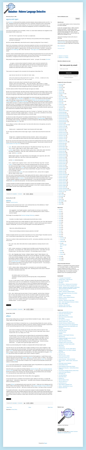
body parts (61, 84)
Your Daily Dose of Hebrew (64, 320)
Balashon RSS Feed (63, 387)
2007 (60, 258)
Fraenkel (8, 98)
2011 (60, 232)
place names (61, 194)
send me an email (61, 42)
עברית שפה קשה (62, 354)
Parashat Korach (62, 140)
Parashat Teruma (62, 166)
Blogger (45, 443)
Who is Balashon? (61, 45)
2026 (60, 209)
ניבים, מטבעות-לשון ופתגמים (64, 357)
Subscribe (69, 73)
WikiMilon (61, 333)
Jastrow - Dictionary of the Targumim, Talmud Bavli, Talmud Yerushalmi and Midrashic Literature (69, 288)
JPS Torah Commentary (63, 290)
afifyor (8, 316)
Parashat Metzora (62, 146)
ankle (10, 146)
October (62, 239)
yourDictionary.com (63, 383)
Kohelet (60, 102)
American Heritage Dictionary (27, 215)
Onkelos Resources (63, 298)
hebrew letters (61, 96)
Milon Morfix (61, 345)
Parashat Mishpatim (63, 149)
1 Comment (20, 193)
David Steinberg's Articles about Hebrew (67, 366)
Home (30, 407)
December (62, 237)
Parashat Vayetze (62, 183)
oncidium (11, 150)
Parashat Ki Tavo (62, 135)
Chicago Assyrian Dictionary (64, 328)
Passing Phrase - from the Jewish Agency (67, 348)
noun (13, 160)
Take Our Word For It (63, 381)
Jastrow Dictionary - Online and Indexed (67, 359)
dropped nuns (61, 93)
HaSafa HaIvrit (62, 347)
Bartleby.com (61, 378)
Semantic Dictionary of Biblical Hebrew (67, 323)
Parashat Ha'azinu (62, 132)
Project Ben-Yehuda (63, 330)
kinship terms (61, 101)
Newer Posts (9, 407)
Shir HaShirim (61, 200)
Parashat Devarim (62, 127)
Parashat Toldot (62, 169)
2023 (60, 215)
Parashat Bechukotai (63, 115)
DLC (12, 193)
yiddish (60, 204)
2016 (60, 227)
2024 (60, 213)
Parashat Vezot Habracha (64, 190)
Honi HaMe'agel (15, 49)
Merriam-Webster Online (64, 379)
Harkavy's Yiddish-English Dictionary (66, 335)
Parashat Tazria (62, 165)
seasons (60, 199)
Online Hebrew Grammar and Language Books (68, 324)
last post (11, 22)
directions (61, 92)
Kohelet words (62, 104)
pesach (60, 193)
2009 (60, 236)
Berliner (13, 384)
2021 (60, 218)
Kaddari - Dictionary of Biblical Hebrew (66, 291)
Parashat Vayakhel (62, 176)
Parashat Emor (62, 130)
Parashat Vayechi (62, 177)
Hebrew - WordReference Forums (66, 386)
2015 (60, 229)
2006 (60, 260)
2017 (60, 225)
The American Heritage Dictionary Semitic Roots (68, 370)
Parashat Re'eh (62, 157)
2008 (60, 256)
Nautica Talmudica (24, 101)
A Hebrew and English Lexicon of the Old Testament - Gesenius (67, 339)
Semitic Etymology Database (64, 372)
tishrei (60, 202)
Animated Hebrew (62, 332)
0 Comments (20, 309)
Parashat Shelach (62, 158)
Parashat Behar (62, 118)
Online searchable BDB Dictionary (66, 312)
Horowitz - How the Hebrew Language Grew (68, 285)
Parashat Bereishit (62, 120)
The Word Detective (63, 375)
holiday (60, 99)
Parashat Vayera (62, 180)
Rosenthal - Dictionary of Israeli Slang (66, 300)
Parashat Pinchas (62, 155)
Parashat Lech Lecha (63, 141)
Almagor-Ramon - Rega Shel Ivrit (65, 279)
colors (60, 89)
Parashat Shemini (62, 160)
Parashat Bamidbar (63, 113)
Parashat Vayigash (62, 185)
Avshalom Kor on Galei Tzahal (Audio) (66, 344)
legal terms (61, 109)
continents (61, 90)
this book (48, 59)
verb (17, 153)
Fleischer (21, 98)
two (19, 178)
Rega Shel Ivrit (62, 352)
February (62, 254)
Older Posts (50, 407)
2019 (60, 222)
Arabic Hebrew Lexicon (63, 315)
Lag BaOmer (61, 107)
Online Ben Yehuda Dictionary (65, 313)
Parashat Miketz (62, 148)
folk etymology (41, 118)
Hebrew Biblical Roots (63, 364)
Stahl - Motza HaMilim (63, 303)
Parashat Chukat (62, 126)
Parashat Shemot (62, 162)
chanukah (61, 87)
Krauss (33, 98)
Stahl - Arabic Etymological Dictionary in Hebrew (68, 302)
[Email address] (69, 69)
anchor (20, 171)
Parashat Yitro (61, 191)
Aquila (13, 180)
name (22, 167)
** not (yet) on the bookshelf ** (65, 278)
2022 (60, 216)
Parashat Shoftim (62, 163)
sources (22, 178)
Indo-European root (13, 143)
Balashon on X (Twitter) (63, 57)
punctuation (61, 196)
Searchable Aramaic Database (65, 363)
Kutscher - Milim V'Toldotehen (65, 295)
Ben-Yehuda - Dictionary (64, 281)
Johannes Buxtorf (34, 368)
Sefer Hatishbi (61, 318)
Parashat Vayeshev (14, 202)
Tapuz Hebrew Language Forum (65, 384)
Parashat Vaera (62, 172)
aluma (8, 201)
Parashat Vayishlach (63, 188)
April (61, 250)
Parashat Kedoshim (63, 134)
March (61, 252)
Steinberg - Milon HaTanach (64, 305)
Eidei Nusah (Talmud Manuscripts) (66, 316)
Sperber (15, 101)
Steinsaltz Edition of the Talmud (65, 306)
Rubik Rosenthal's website (64, 356)
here (17, 98)
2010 (60, 234)
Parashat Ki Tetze (62, 137)
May (61, 243)
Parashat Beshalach (63, 121)
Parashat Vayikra (62, 186)
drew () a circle (35, 49)
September (62, 241)
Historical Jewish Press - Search (65, 321)
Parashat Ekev (62, 129)
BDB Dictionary (62, 336)
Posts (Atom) (14, 409)
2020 (60, 220)
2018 (60, 223)
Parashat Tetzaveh (62, 168)
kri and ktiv (61, 106)
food (60, 95)
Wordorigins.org (62, 373)
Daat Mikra (61, 282)
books (60, 85)
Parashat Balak (62, 112)
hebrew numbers (62, 98)
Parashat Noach (62, 152)
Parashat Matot (62, 145)
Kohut (7, 364)
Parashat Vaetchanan (63, 174)
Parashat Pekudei (62, 154)
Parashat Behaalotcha (63, 117)
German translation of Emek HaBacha (41, 385)
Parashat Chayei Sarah (63, 124)
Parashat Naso (62, 151)
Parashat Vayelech (62, 179)
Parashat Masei (62, 143)
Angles (10, 164)
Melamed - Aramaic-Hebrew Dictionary (66, 297)
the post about (16, 261)
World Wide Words (62, 376)
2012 (60, 231)
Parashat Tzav (62, 171)
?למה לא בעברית (61, 48)
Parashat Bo (61, 123)
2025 (60, 211)
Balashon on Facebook (63, 56)
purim (60, 197)
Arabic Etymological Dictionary (65, 340)
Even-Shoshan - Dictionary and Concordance (68, 284)
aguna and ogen (12, 19)
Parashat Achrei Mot (63, 110)
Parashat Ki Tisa (62, 138)
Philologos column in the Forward (65, 342)
